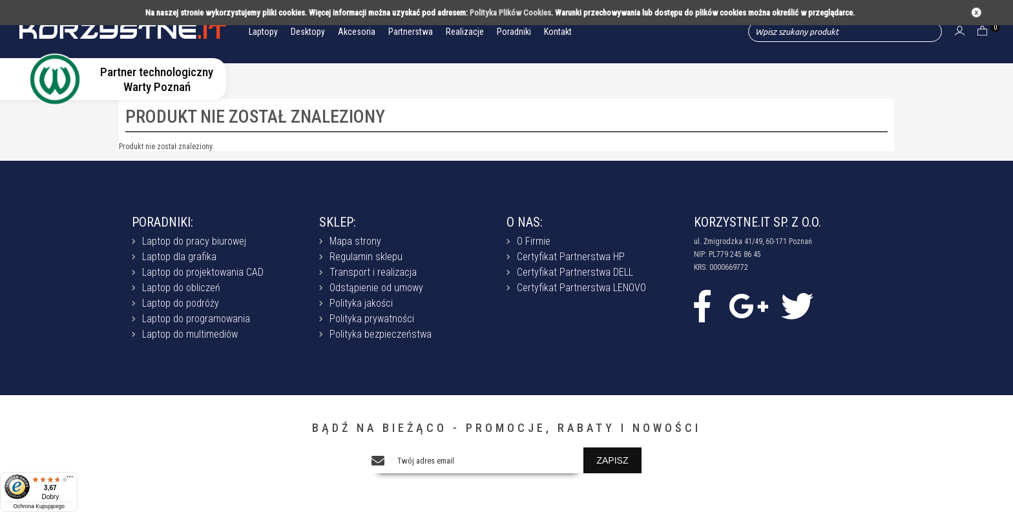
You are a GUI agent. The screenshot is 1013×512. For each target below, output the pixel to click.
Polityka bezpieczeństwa (380, 334)
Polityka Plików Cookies (510, 12)
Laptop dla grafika (179, 257)
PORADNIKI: (162, 222)
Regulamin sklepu (365, 257)
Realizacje (465, 31)
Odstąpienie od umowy (376, 288)
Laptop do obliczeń (181, 288)
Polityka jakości (361, 303)
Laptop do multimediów (190, 334)
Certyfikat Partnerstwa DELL (575, 272)
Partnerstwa (410, 31)
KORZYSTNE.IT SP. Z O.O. (757, 222)
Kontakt (558, 31)
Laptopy (263, 31)
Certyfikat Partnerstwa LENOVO (581, 288)
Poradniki (514, 31)
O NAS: (524, 222)
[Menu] (70, 479)
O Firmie (533, 241)
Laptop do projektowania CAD (203, 272)
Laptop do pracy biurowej (194, 241)
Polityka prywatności (371, 318)
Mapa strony (355, 241)
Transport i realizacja (373, 272)
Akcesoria (356, 31)
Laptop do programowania (196, 318)
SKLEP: (337, 222)
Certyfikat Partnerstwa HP (571, 257)
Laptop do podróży (180, 303)
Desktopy (308, 31)
